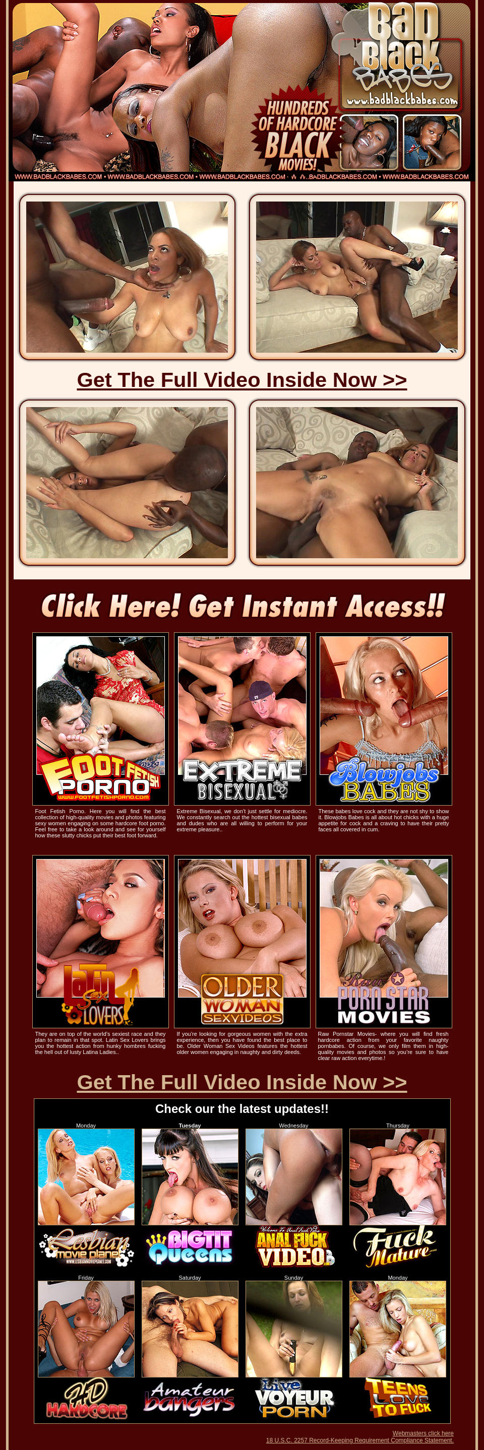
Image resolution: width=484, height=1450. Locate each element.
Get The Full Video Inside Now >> (242, 379)
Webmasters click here (423, 1433)
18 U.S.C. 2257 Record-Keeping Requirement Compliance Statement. (360, 1440)
